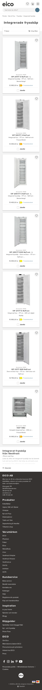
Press (4, 653)
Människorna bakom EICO (11, 644)
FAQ (4, 594)
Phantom (5, 539)
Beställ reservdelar (9, 584)
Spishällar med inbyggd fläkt (12, 625)
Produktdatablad (28, 85)
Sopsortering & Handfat (10, 523)
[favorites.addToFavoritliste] (36, 40)
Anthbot (5, 568)
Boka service (7, 581)
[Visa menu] (38, 4)
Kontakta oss (7, 587)
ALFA (4, 572)
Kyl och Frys (6, 513)
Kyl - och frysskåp (8, 628)
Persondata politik (8, 667)
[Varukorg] (33, 4)
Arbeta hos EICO (8, 650)
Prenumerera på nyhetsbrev (12, 647)
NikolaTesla (6, 549)
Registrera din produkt (10, 597)
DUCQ (4, 565)
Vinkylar (5, 510)
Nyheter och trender (9, 613)
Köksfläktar (6, 504)
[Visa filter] (32, 31)
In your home (7, 609)
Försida (4, 16)
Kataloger (5, 591)
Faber (4, 542)
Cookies (5, 669)
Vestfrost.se (6, 562)
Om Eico (5, 640)
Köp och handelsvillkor (10, 600)
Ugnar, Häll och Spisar (10, 507)
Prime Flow (6, 631)
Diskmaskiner (7, 517)
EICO (4, 535)
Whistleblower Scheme (25, 667)
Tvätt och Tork (7, 520)
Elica (4, 545)
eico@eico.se (6, 493)
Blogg (4, 616)
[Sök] (37, 10)
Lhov (4, 552)
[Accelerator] (13, 4)
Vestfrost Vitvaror (8, 559)
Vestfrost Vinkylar (8, 555)
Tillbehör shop (7, 527)
